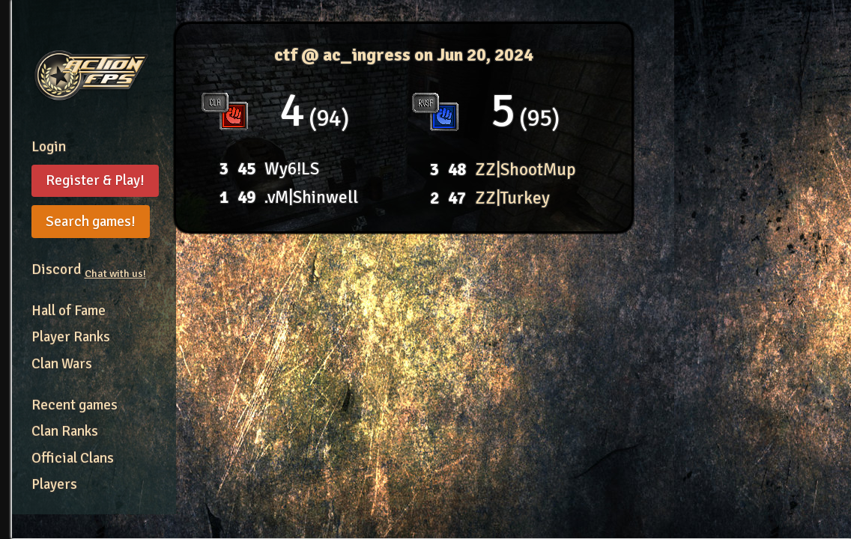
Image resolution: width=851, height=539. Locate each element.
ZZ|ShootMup (525, 169)
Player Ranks (70, 337)
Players (54, 484)
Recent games (74, 405)
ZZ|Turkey (512, 198)
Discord (88, 269)
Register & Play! (95, 180)
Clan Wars (61, 364)
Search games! (91, 222)
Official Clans (72, 458)
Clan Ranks (64, 431)
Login (48, 147)
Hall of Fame (68, 311)
